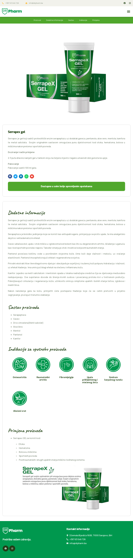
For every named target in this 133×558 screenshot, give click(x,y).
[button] (128, 11)
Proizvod (37, 20)
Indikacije (83, 20)
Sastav (71, 20)
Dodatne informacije (54, 20)
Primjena (95, 20)
